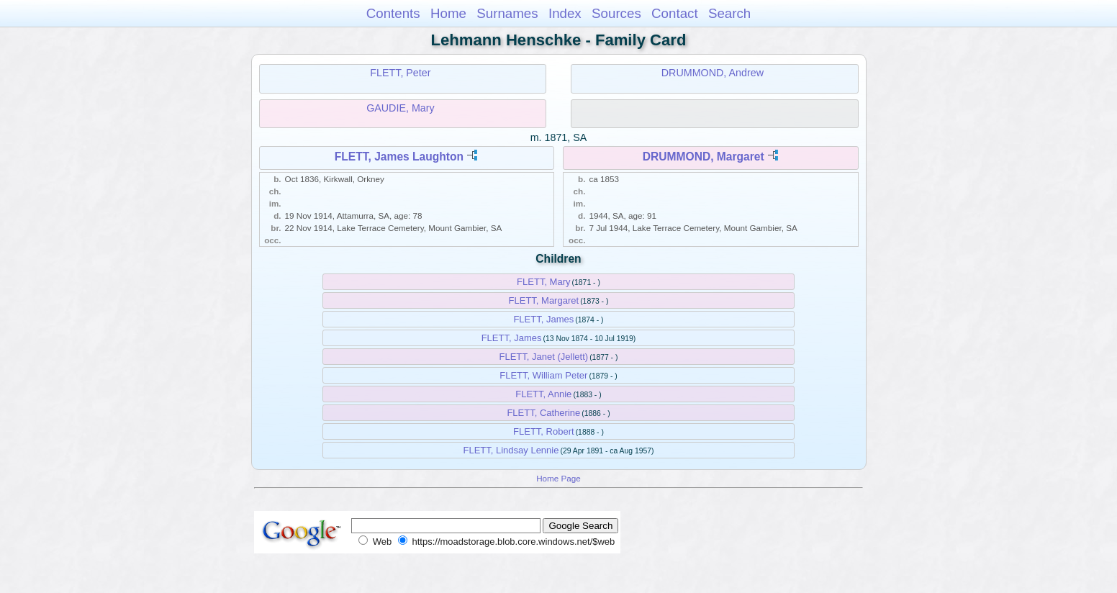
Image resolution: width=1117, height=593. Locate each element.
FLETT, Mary (543, 281)
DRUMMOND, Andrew (712, 72)
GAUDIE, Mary (400, 108)
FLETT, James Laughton (399, 156)
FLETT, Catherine (543, 412)
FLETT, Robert (543, 431)
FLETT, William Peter (543, 375)
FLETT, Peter (400, 72)
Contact (674, 13)
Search (729, 13)
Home (448, 13)
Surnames (507, 13)
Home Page (558, 478)
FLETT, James (543, 319)
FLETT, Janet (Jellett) (544, 356)
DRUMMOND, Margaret (703, 156)
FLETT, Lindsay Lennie (510, 450)
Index (565, 13)
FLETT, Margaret (544, 300)
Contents (393, 13)
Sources (616, 13)
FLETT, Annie (543, 394)
